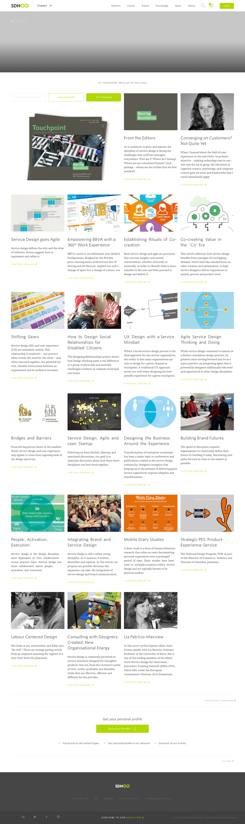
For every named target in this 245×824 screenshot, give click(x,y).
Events (131, 5)
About (191, 5)
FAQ (95, 798)
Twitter (35, 817)
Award (145, 5)
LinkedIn (23, 817)
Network (116, 5)
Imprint (108, 798)
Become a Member (122, 728)
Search (203, 5)
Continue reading (135, 179)
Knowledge (162, 5)
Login (227, 5)
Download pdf (66, 97)
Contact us (80, 798)
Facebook (46, 817)
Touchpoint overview (219, 701)
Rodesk (218, 817)
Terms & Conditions (159, 798)
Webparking (230, 817)
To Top (226, 761)
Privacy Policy (129, 798)
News (178, 5)
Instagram (58, 817)
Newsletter (133, 817)
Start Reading (104, 97)
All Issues (19, 21)
